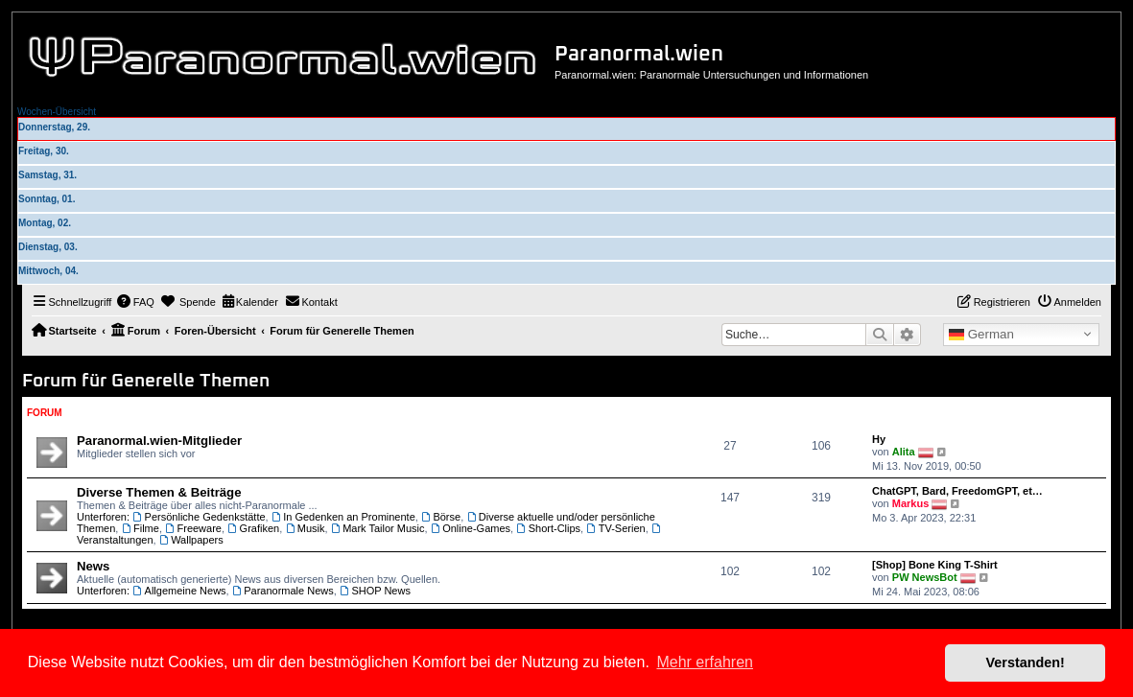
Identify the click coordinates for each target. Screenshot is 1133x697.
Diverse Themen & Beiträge (159, 492)
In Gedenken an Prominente (343, 517)
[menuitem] (135, 302)
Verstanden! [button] (1025, 662)
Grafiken (253, 528)
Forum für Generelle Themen (146, 381)
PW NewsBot (924, 577)
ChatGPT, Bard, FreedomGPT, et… (957, 491)
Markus (911, 503)
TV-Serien (615, 528)
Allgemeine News (178, 590)
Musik (304, 528)
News (93, 566)
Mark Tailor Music (378, 528)
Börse (440, 517)
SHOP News (375, 590)
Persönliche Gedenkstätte (198, 517)
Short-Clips (548, 528)
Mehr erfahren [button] (704, 662)
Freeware (193, 528)
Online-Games (470, 528)
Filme (139, 528)
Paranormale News (283, 590)
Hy (878, 439)
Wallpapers (191, 540)
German (981, 334)
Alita (903, 451)
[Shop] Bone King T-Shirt (935, 564)
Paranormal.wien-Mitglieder (159, 440)
